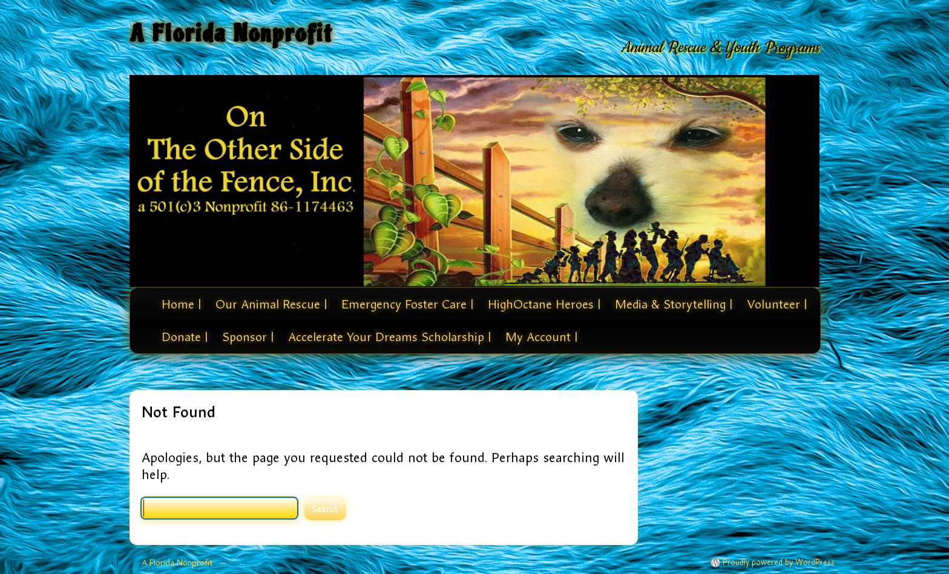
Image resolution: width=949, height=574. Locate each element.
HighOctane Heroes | (544, 304)
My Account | (541, 336)
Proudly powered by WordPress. (779, 562)
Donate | (185, 336)
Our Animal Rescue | (271, 304)
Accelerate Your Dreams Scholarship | (389, 336)
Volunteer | (777, 304)
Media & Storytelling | (673, 304)
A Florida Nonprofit (231, 33)
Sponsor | (248, 336)
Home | (181, 304)
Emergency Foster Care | (407, 304)
